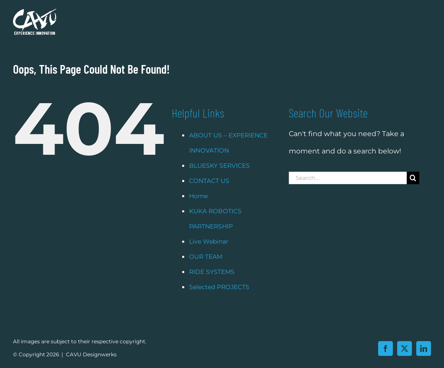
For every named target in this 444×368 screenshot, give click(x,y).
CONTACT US (209, 191)
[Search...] (348, 188)
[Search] (413, 188)
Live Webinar (209, 252)
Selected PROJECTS (219, 298)
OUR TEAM (205, 267)
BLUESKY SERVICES (219, 176)
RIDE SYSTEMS (212, 283)
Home (198, 207)
